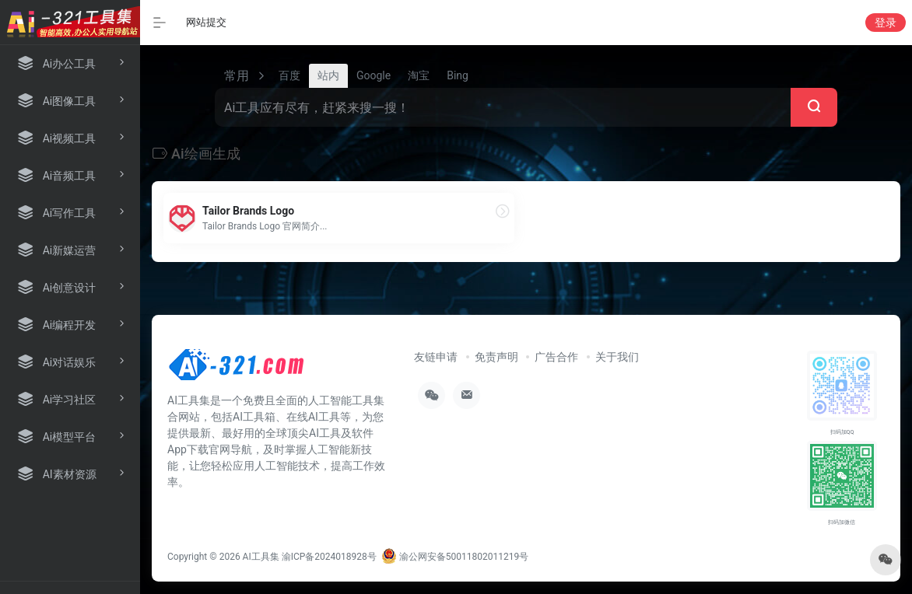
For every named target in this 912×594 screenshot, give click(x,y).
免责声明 (496, 357)
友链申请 (436, 357)
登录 (885, 22)
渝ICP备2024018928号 (329, 556)
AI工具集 (261, 556)
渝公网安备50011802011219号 (454, 556)
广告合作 (556, 357)
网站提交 (206, 22)
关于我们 (617, 357)
